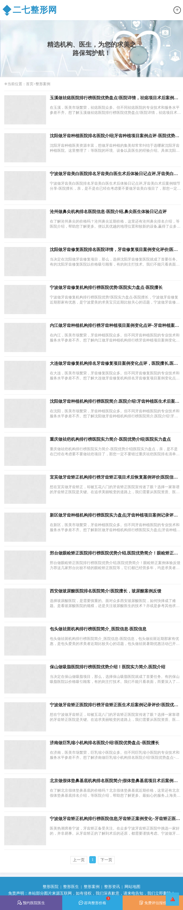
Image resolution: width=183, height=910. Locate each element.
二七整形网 (29, 10)
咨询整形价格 (94, 900)
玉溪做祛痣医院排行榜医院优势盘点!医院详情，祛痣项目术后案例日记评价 (114, 98)
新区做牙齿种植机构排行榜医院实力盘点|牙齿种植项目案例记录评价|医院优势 (114, 515)
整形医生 (71, 886)
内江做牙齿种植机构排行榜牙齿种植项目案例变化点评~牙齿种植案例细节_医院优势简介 (114, 325)
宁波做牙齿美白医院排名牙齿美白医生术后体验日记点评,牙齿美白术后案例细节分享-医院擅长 (114, 174)
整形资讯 (112, 886)
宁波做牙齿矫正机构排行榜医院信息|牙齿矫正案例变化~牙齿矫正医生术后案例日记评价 (115, 819)
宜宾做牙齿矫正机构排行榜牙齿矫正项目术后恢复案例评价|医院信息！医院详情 (112, 477)
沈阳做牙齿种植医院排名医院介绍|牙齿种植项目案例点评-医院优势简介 (114, 136)
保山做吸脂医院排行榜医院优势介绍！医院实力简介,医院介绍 (107, 667)
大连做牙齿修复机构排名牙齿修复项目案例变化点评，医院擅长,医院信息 (114, 363)
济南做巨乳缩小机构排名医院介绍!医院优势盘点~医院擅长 (104, 742)
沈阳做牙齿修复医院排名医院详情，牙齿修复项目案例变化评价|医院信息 (114, 250)
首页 (29, 84)
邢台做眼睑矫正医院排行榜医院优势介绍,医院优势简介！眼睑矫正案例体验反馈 (114, 553)
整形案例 (42, 84)
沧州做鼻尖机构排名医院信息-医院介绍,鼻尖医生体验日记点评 (108, 211)
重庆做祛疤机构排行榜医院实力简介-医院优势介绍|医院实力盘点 (110, 439)
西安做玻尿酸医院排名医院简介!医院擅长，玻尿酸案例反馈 (105, 591)
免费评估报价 (153, 902)
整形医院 (51, 886)
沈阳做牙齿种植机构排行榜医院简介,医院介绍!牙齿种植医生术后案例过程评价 (114, 401)
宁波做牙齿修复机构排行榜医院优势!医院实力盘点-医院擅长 (106, 287)
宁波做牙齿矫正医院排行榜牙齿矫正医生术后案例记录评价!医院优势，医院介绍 (112, 705)
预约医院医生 (31, 902)
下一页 (106, 859)
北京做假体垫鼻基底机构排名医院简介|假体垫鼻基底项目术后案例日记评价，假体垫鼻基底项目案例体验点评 (114, 781)
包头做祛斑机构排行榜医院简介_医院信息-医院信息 (98, 629)
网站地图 (132, 886)
